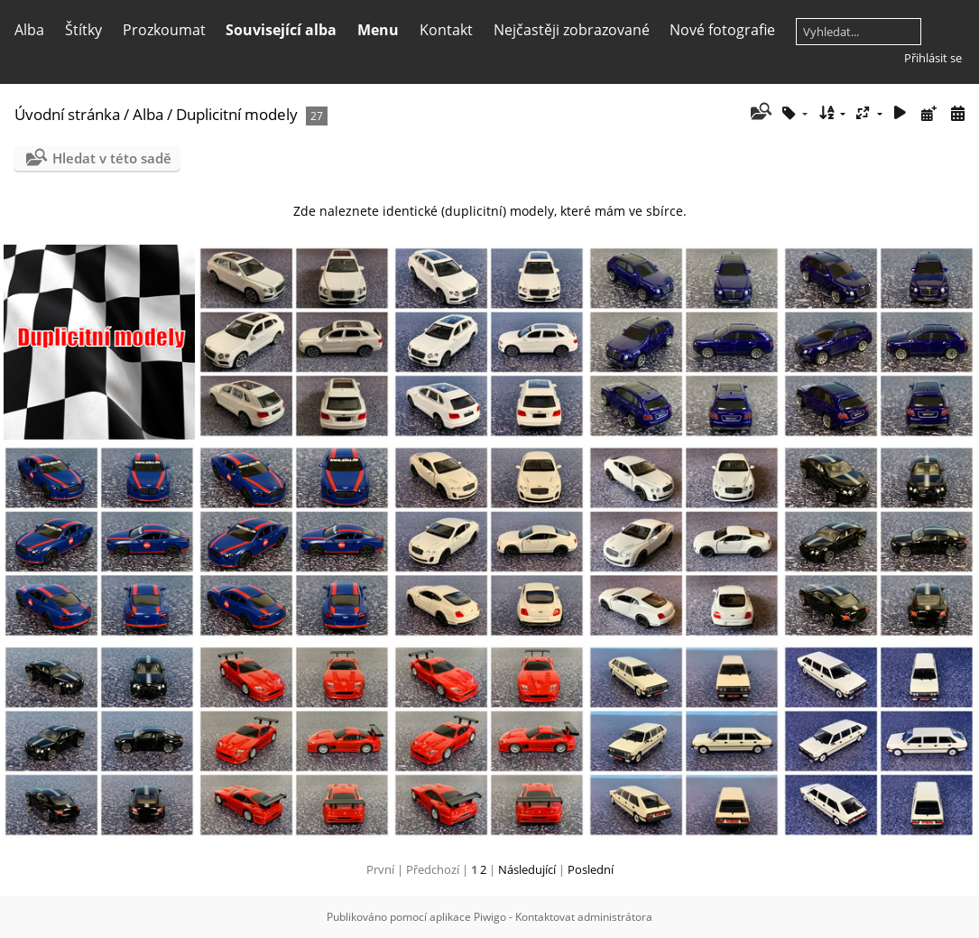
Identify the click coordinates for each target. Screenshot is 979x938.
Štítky (83, 30)
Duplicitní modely (237, 114)
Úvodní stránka (67, 114)
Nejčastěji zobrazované (572, 30)
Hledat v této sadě (111, 158)
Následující (527, 869)
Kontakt (446, 30)
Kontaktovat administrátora (583, 916)
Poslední (591, 869)
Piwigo (490, 916)
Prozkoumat (164, 30)
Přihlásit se (933, 58)
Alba (29, 30)
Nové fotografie (722, 30)
